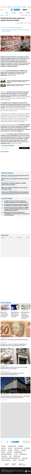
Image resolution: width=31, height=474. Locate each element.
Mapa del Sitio (16, 456)
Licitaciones (22, 460)
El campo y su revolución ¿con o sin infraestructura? (12, 27)
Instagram (7, 441)
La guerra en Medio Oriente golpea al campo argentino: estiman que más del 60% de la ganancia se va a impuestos (18, 81)
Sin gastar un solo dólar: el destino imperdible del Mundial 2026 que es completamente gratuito (14, 344)
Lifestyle (16, 450)
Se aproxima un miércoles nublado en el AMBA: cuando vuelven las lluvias (13, 183)
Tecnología (4, 456)
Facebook (4, 441)
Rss (10, 456)
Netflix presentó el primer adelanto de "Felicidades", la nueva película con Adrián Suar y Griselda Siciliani (16, 214)
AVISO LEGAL (25, 458)
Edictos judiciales (6, 460)
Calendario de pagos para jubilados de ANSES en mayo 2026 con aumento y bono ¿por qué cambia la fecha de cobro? (16, 209)
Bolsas (10, 237)
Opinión (10, 450)
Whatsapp (16, 441)
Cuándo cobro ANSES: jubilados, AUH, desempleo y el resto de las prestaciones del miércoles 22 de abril (15, 192)
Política (28, 12)
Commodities (19, 237)
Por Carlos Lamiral (4, 399)
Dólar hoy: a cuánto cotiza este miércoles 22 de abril (15, 175)
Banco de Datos (18, 448)
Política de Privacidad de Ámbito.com (10, 458)
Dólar (7, 12)
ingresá (28, 9)
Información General (6, 454)
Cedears (28, 237)
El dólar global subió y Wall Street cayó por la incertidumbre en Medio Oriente (12, 373)
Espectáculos (23, 454)
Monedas (3, 237)
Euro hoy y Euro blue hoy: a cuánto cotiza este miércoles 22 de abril (25, 315)
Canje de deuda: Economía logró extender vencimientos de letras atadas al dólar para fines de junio (15, 396)
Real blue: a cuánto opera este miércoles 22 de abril (14, 339)
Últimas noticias (12, 446)
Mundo (3, 452)
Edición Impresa (18, 452)
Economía (14, 12)
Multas (14, 460)
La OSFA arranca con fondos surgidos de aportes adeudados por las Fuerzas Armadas (16, 201)
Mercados (27, 448)
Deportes (9, 452)
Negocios (3, 450)
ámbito (2, 15)
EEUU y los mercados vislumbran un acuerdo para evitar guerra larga (14, 188)
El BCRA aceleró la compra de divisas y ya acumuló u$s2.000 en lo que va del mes (14, 367)
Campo (6, 15)
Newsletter (26, 441)
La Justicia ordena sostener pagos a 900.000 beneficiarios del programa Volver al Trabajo (16, 205)
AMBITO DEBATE (22, 464)
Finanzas (21, 12)
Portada (3, 446)
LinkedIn (10, 441)
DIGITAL (7, 464)
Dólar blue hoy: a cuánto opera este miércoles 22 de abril (15, 179)
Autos (15, 454)
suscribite (24, 9)
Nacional (23, 450)
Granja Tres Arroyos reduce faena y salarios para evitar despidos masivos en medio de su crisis (18, 85)
